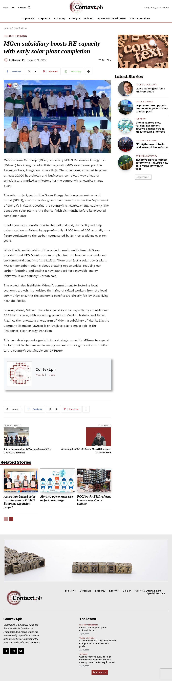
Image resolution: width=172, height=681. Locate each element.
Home (7, 28)
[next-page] (11, 519)
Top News (141, 119)
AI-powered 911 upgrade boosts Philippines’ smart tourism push (152, 108)
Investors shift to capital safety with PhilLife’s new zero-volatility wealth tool (152, 164)
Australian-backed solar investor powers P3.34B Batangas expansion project (19, 502)
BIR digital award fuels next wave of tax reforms (152, 146)
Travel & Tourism (144, 102)
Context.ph (18, 60)
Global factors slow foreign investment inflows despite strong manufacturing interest (151, 127)
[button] (25, 7)
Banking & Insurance (146, 156)
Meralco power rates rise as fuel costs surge (56, 498)
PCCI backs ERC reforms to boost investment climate (94, 500)
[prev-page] (6, 519)
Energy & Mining (19, 28)
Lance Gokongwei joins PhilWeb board (150, 90)
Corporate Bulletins (146, 85)
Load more (143, 177)
